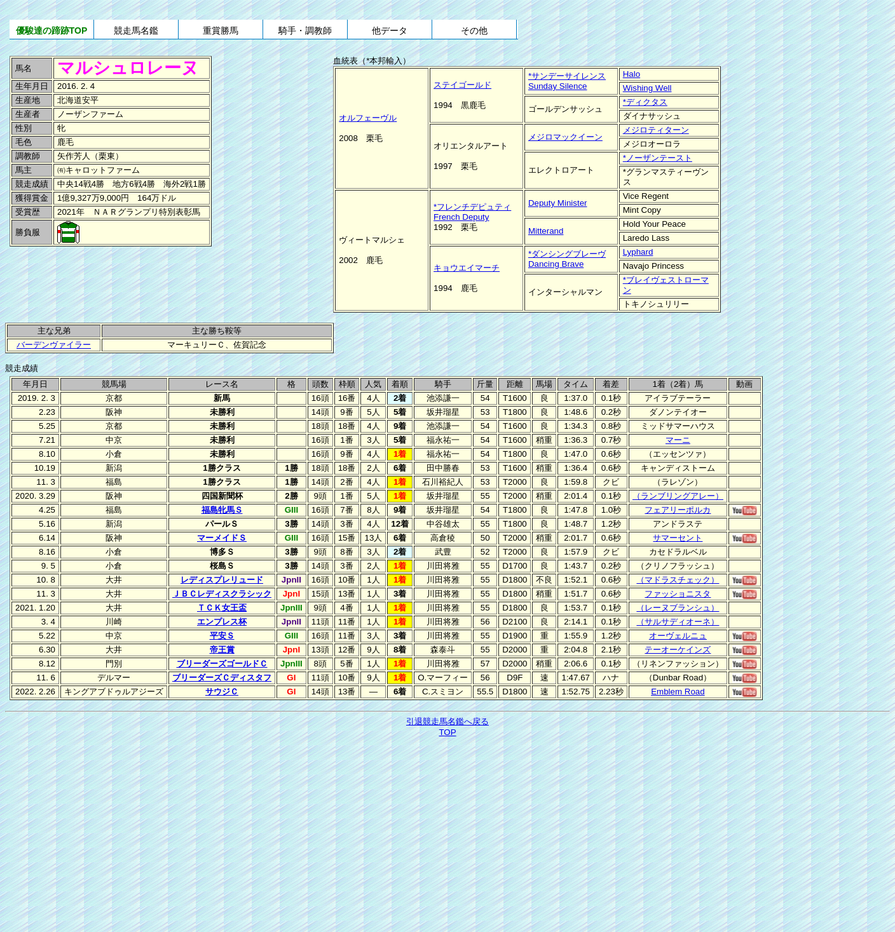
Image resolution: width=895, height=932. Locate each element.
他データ (389, 30)
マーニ (678, 440)
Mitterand (546, 231)
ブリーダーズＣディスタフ (221, 677)
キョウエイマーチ (467, 268)
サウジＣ (221, 691)
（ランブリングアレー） (677, 496)
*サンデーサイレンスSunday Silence (567, 81)
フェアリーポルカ (678, 510)
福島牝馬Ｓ (222, 510)
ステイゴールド (462, 85)
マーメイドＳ (222, 538)
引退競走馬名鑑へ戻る (447, 721)
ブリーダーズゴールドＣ (222, 663)
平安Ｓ (222, 635)
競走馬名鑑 (136, 30)
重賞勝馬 (220, 30)
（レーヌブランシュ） (677, 607)
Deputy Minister (557, 203)
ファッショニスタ (678, 593)
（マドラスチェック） (677, 579)
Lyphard (638, 252)
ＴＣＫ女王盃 (222, 607)
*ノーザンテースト (657, 158)
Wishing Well (647, 88)
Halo (631, 74)
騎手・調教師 (305, 30)
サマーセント (677, 538)
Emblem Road (677, 691)
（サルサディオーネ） (677, 621)
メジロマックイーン (565, 137)
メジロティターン (656, 130)
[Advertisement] (95, 276)
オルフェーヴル (368, 118)
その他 (474, 30)
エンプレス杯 (222, 621)
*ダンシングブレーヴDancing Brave (567, 259)
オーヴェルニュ (678, 635)
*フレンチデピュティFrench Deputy (472, 212)
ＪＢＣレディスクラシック (221, 593)
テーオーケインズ (678, 649)
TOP (447, 732)
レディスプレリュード (222, 579)
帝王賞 (222, 649)
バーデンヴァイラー (54, 344)
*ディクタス (645, 102)
